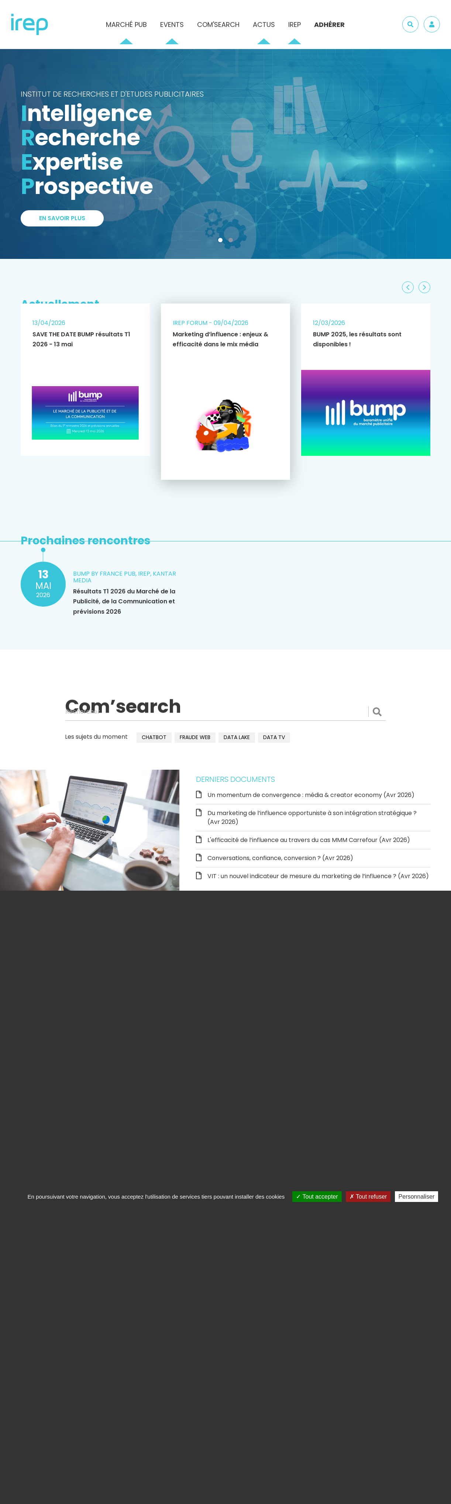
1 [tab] (222, 241)
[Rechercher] (225, 712)
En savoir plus (62, 218)
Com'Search (218, 24)
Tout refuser (368, 1196)
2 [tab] (232, 241)
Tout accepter (317, 1196)
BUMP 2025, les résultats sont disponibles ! (357, 339)
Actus (264, 24)
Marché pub (126, 24)
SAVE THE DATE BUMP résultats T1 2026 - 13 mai (81, 339)
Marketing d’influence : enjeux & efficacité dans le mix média (220, 339)
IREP (294, 24)
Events (172, 24)
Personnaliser (417, 1196)
